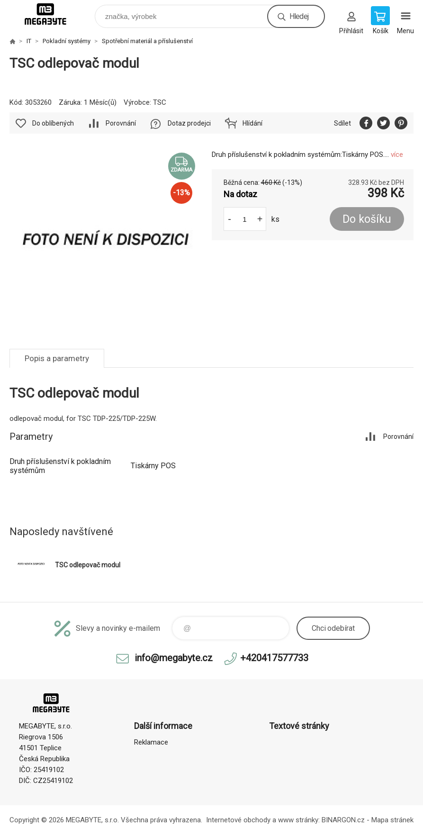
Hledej (298, 16)
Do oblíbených (53, 123)
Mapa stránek (392, 820)
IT (29, 41)
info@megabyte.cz (174, 658)
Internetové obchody (238, 820)
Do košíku (366, 219)
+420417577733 (274, 658)
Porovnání (121, 123)
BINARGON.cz (343, 820)
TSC (159, 102)
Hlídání (252, 123)
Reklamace (151, 742)
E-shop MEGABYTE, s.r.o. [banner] (51, 14)
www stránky (298, 820)
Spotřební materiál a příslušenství (147, 41)
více (397, 154)
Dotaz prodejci (189, 123)
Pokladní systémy (66, 41)
